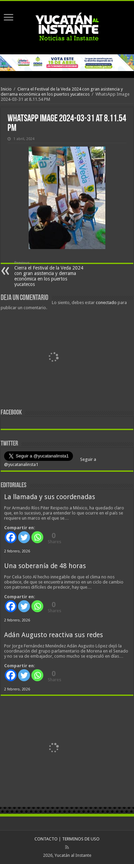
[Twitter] (24, 537)
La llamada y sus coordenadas (49, 497)
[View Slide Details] (53, 358)
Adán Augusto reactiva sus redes (53, 635)
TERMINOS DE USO (81, 838)
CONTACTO (46, 838)
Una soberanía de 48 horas (45, 566)
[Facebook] (11, 537)
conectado (106, 302)
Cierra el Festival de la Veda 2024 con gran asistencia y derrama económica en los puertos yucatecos (62, 91)
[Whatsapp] (37, 537)
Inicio (6, 89)
